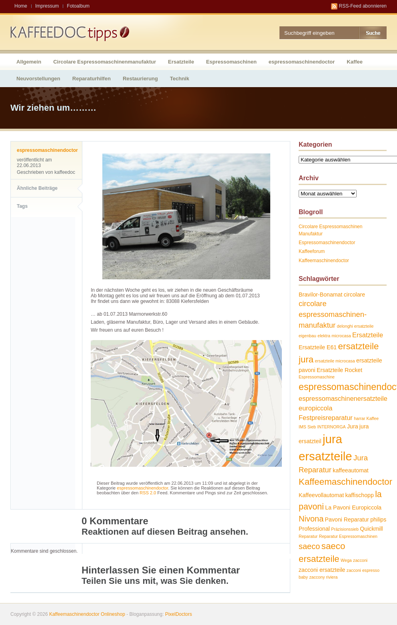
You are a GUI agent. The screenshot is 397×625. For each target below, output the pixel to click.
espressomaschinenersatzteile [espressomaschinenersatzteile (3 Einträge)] (343, 398)
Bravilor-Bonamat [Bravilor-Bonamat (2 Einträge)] (320, 294)
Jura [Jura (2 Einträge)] (352, 426)
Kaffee (355, 62)
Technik (179, 79)
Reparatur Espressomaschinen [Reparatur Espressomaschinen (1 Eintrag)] (348, 536)
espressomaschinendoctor (302, 62)
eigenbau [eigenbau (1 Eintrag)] (307, 335)
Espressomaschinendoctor (327, 242)
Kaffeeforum (312, 251)
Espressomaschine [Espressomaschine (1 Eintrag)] (317, 376)
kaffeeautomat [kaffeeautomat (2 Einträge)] (350, 470)
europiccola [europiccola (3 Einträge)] (315, 408)
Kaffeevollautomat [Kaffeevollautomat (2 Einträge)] (321, 495)
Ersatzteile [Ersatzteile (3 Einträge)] (367, 334)
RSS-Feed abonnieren (363, 6)
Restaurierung (140, 79)
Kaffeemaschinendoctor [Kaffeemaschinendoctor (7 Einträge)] (345, 482)
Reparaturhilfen (91, 79)
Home (20, 6)
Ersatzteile (181, 62)
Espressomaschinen (231, 62)
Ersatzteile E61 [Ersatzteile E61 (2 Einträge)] (318, 347)
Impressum (47, 6)
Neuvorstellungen (38, 79)
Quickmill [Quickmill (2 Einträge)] (371, 528)
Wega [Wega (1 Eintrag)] (346, 560)
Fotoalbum (78, 6)
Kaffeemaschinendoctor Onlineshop (87, 614)
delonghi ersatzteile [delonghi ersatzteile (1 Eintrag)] (355, 326)
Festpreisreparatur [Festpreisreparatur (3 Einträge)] (326, 417)
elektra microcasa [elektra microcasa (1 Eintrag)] (334, 335)
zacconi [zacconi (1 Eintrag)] (360, 560)
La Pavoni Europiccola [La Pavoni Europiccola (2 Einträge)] (353, 507)
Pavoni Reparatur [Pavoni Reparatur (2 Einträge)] (347, 519)
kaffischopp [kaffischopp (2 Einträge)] (359, 495)
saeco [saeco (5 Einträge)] (309, 546)
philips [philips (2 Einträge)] (378, 519)
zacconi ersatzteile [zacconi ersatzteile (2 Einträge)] (322, 570)
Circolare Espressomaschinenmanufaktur (104, 62)
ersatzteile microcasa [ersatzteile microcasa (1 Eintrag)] (335, 360)
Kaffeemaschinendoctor (324, 260)
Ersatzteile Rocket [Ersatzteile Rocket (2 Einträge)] (339, 370)
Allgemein (28, 62)
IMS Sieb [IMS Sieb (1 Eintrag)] (307, 426)
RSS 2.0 (148, 492)
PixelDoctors (178, 614)
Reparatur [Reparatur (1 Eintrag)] (308, 536)
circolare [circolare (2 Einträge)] (354, 294)
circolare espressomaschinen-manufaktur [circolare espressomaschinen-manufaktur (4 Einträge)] (333, 314)
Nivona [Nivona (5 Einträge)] (311, 518)
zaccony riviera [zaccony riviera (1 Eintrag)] (323, 577)
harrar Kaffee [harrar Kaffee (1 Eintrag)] (366, 418)
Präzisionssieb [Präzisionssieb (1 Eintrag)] (345, 529)
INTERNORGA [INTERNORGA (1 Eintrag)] (331, 426)
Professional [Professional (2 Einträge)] (314, 528)
